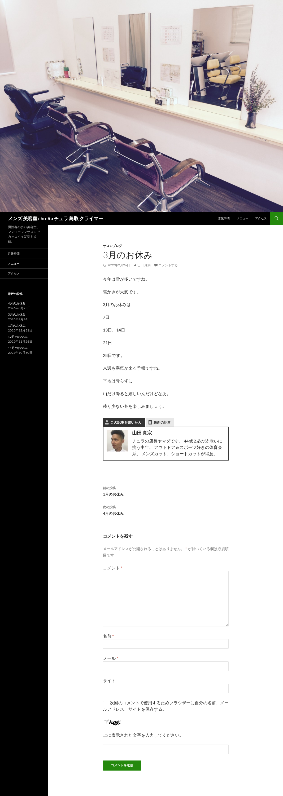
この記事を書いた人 (125, 422)
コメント (112, 567)
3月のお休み (17, 314)
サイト (109, 680)
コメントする (168, 265)
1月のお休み (166, 491)
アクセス (261, 218)
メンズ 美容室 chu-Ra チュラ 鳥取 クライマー (55, 218)
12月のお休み (18, 337)
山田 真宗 (144, 265)
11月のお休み (18, 348)
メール (110, 658)
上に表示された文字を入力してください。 (143, 734)
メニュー (242, 218)
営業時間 (224, 218)
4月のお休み (166, 510)
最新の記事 (162, 422)
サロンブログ (112, 246)
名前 (108, 635)
